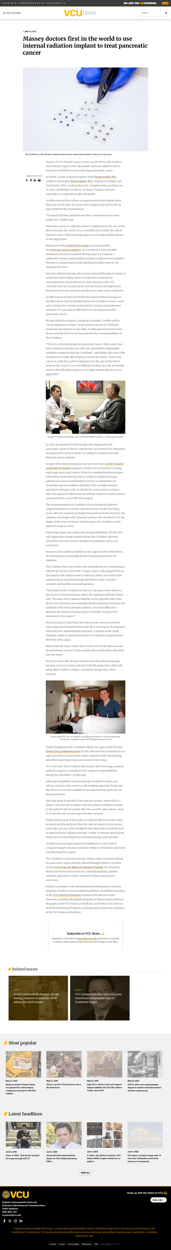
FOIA (96, 1244)
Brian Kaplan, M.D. (82, 181)
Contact (52, 1244)
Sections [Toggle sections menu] (12, 13)
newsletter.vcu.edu (87, 938)
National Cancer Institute (65, 249)
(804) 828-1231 (9, 1212)
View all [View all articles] (85, 1173)
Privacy (62, 1244)
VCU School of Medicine (67, 895)
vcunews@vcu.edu (11, 1215)
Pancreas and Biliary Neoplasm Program (79, 867)
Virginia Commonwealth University (34, 3)
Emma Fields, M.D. (105, 176)
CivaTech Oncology (77, 245)
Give (165, 3)
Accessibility (73, 1244)
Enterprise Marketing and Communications (23, 1205)
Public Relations (10, 1208)
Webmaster (87, 1244)
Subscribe (159, 1200)
